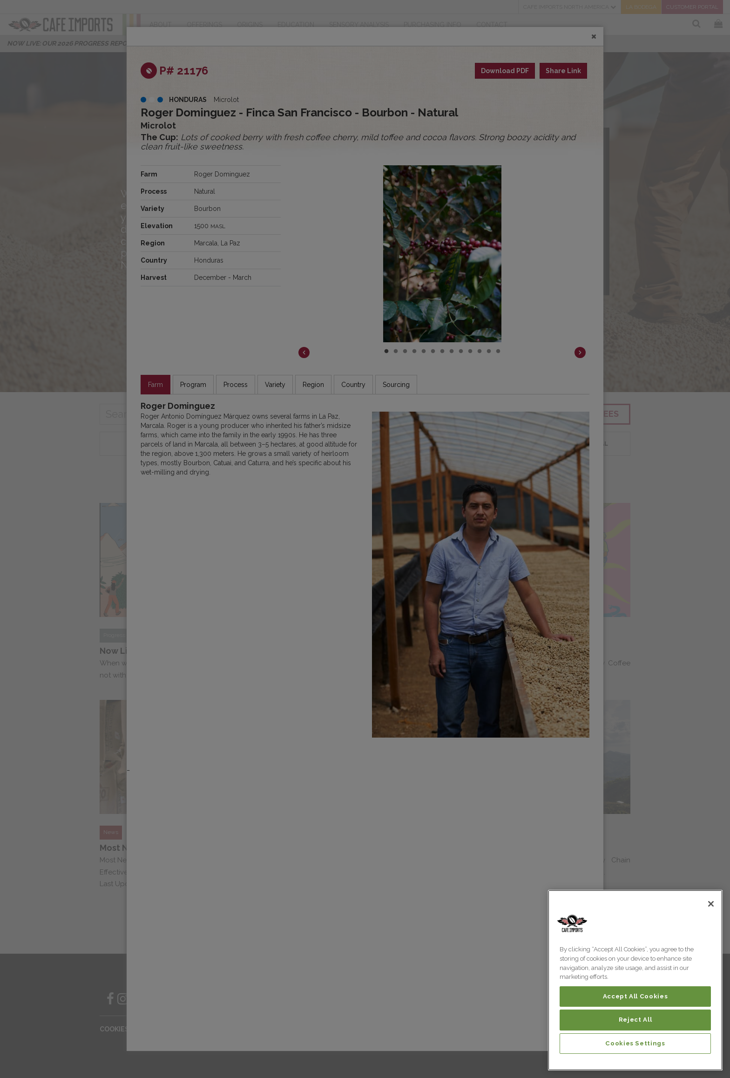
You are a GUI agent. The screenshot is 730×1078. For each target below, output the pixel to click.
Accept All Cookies (635, 996)
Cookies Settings (635, 1043)
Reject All (635, 1019)
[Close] (711, 904)
